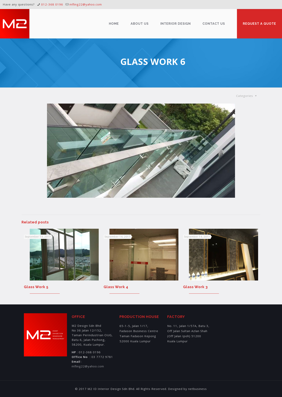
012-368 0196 (52, 4)
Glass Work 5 (36, 287)
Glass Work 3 (195, 287)
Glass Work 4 (116, 287)
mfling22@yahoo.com (86, 4)
